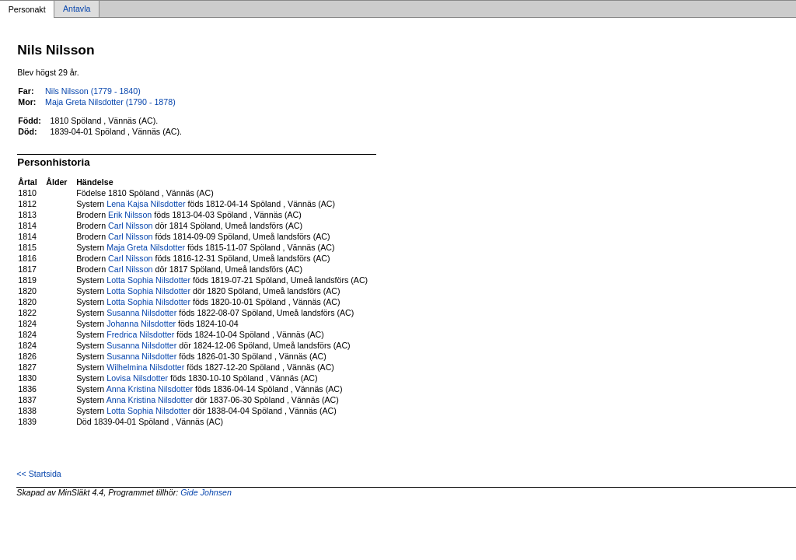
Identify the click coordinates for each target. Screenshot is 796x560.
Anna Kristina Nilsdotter (149, 389)
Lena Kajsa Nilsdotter (145, 203)
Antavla (77, 9)
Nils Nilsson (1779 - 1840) (93, 91)
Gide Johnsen (206, 492)
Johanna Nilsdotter (141, 323)
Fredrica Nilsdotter (140, 334)
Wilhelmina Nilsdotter (145, 367)
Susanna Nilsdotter (141, 312)
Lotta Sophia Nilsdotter (148, 280)
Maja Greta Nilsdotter (145, 247)
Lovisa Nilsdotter (137, 378)
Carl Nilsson (130, 225)
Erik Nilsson (130, 214)
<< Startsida (38, 473)
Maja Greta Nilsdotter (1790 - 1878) (110, 102)
